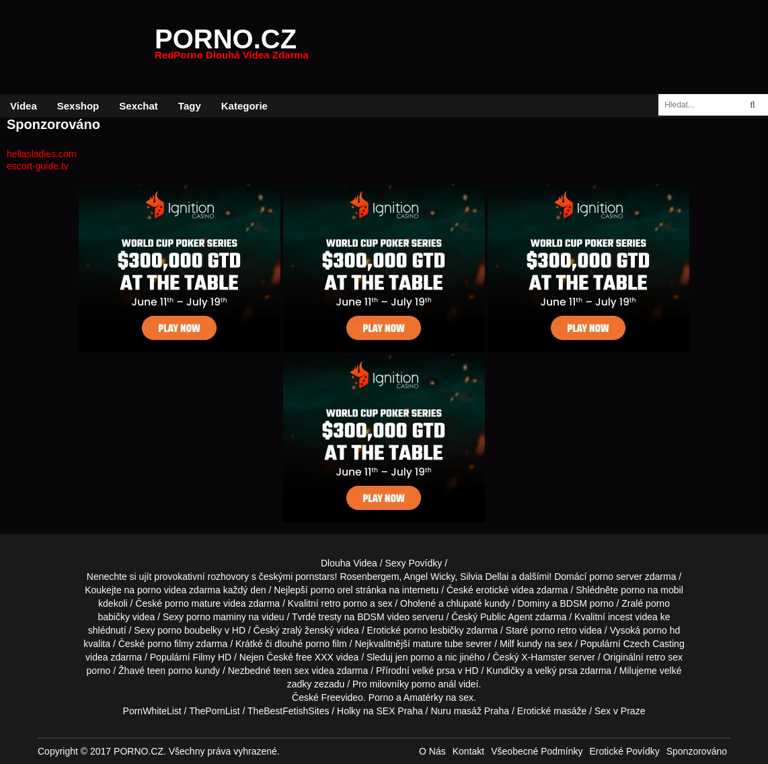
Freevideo (342, 697)
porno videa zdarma (179, 590)
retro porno (344, 603)
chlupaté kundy (478, 603)
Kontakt (468, 751)
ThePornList (214, 711)
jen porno (414, 657)
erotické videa (505, 590)
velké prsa (433, 670)
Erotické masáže (551, 711)
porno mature (193, 603)
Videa (23, 106)
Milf (507, 643)
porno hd (661, 630)
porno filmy (170, 643)
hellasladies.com (42, 153)
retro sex (664, 657)
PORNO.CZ (232, 47)
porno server (615, 576)
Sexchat (138, 106)
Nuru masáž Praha (469, 711)
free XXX (315, 657)
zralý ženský (308, 630)
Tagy (189, 106)
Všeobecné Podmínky (536, 751)
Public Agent (506, 616)
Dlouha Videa (349, 563)
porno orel (332, 590)
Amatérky (423, 697)
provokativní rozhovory (201, 576)
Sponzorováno (696, 751)
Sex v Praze (619, 711)
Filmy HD (212, 657)
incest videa (633, 616)
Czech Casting (654, 643)
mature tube (438, 643)
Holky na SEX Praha (380, 711)
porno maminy (216, 616)
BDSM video (383, 616)
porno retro (553, 630)
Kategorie (244, 106)
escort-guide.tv (38, 166)
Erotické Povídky (624, 751)
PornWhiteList (152, 711)
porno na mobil (652, 590)
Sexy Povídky (413, 563)
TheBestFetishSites (288, 711)
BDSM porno (586, 603)
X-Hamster (543, 657)
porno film (325, 643)
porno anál (434, 684)
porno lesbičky (434, 630)
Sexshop (78, 106)
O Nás (432, 751)
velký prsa (556, 670)
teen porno (169, 670)
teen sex (291, 670)
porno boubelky (189, 630)
